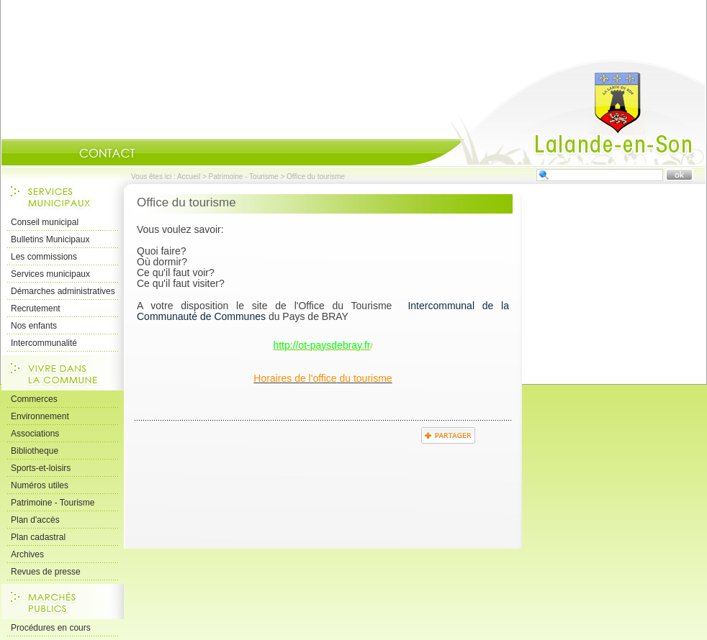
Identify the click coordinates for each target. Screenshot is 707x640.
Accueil (558, 112)
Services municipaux (50, 274)
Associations (35, 434)
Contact (107, 153)
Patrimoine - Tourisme (244, 176)
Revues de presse (46, 572)
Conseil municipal (44, 222)
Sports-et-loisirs (41, 468)
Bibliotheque (34, 451)
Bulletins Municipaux (50, 239)
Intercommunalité (44, 343)
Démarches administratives (63, 291)
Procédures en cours (51, 628)
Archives (27, 554)
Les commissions (44, 257)
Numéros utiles (39, 485)
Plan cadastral (38, 537)
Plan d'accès (35, 520)
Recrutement (35, 308)
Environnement (40, 416)
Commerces (34, 399)
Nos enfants (34, 326)
